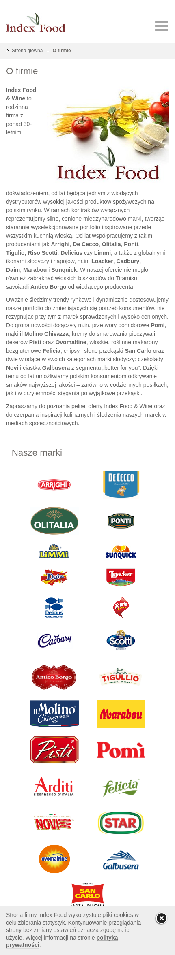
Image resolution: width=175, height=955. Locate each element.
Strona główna (27, 50)
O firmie (62, 50)
